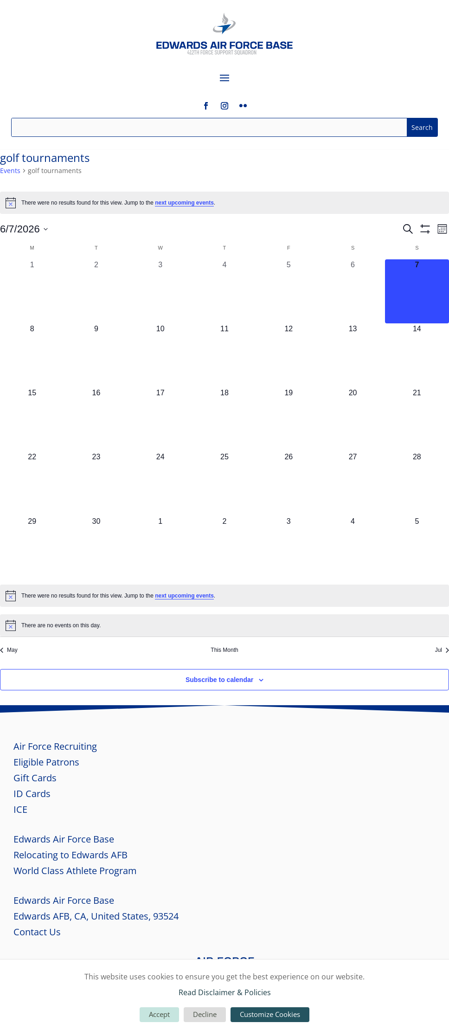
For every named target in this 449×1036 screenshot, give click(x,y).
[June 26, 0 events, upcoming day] (289, 483)
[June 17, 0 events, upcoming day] (160, 419)
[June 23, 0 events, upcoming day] (96, 483)
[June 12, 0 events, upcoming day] (289, 355)
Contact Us (37, 932)
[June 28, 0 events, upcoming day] (417, 483)
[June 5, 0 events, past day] (289, 291)
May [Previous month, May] (9, 650)
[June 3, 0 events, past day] (160, 291)
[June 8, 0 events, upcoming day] (32, 355)
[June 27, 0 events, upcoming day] (353, 483)
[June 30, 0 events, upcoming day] (96, 548)
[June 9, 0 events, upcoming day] (96, 355)
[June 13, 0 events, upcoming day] (353, 355)
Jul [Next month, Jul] (442, 650)
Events (10, 170)
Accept (159, 1014)
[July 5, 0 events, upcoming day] (417, 548)
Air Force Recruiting (55, 746)
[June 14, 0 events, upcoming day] (417, 355)
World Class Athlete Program (75, 870)
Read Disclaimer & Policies (225, 992)
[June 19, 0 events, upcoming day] (289, 419)
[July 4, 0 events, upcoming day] (353, 548)
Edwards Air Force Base (63, 839)
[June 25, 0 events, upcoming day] (224, 483)
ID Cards (32, 793)
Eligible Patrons (46, 762)
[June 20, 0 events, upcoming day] (353, 419)
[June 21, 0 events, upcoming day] (417, 419)
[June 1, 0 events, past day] (32, 291)
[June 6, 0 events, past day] (353, 291)
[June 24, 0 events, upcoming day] (160, 483)
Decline (205, 1014)
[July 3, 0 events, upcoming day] (289, 548)
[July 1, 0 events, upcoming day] (160, 548)
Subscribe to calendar (219, 679)
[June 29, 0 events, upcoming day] (32, 548)
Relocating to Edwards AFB (70, 855)
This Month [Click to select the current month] (224, 650)
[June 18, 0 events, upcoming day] (224, 419)
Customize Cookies (270, 1014)
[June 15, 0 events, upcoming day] (32, 419)
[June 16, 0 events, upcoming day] (96, 419)
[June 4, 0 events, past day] (224, 291)
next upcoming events (184, 202)
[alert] (224, 203)
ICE (20, 809)
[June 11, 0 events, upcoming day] (224, 355)
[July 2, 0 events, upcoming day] (224, 548)
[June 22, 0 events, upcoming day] (32, 483)
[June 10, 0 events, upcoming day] (160, 355)
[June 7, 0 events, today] (417, 291)
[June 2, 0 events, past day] (96, 291)
